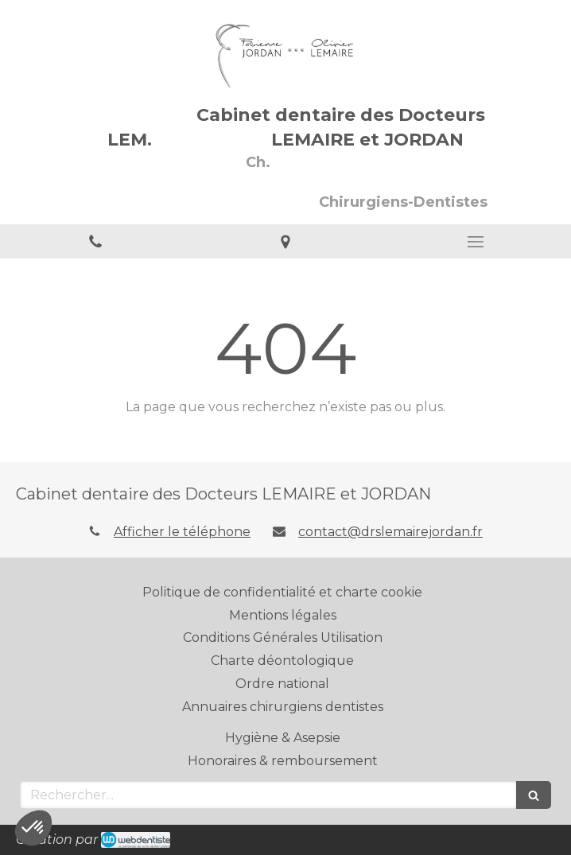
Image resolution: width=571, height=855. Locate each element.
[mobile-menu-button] (476, 242)
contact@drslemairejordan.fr (390, 531)
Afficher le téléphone (182, 531)
